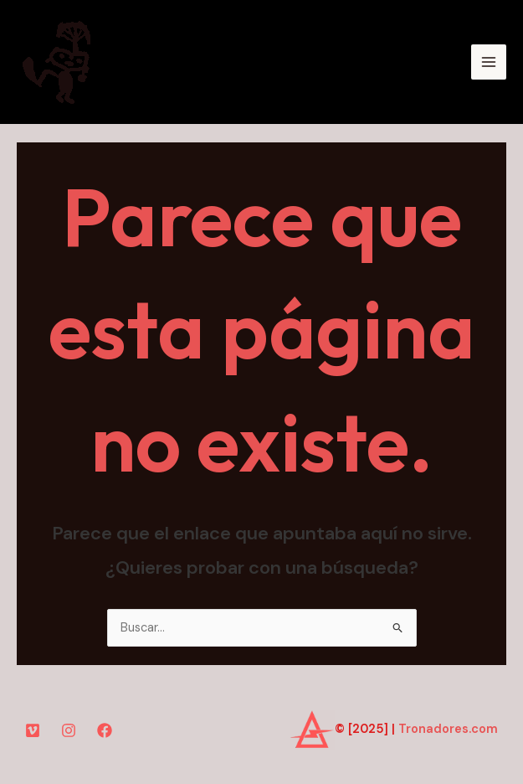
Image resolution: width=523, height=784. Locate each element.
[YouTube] (32, 730)
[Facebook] (104, 730)
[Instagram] (68, 730)
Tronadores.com (448, 729)
